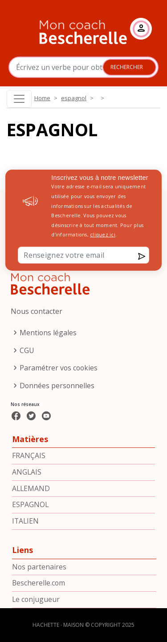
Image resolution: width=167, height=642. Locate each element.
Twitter (36, 422)
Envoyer (123, 256)
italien (25, 521)
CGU (27, 350)
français (28, 455)
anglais (26, 472)
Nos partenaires (39, 567)
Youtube (54, 422)
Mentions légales (48, 332)
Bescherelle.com (38, 583)
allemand (31, 488)
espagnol (73, 98)
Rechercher (126, 67)
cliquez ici (102, 234)
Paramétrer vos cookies (59, 368)
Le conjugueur (36, 599)
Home (42, 98)
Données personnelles (57, 385)
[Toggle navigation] (19, 99)
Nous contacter (36, 311)
